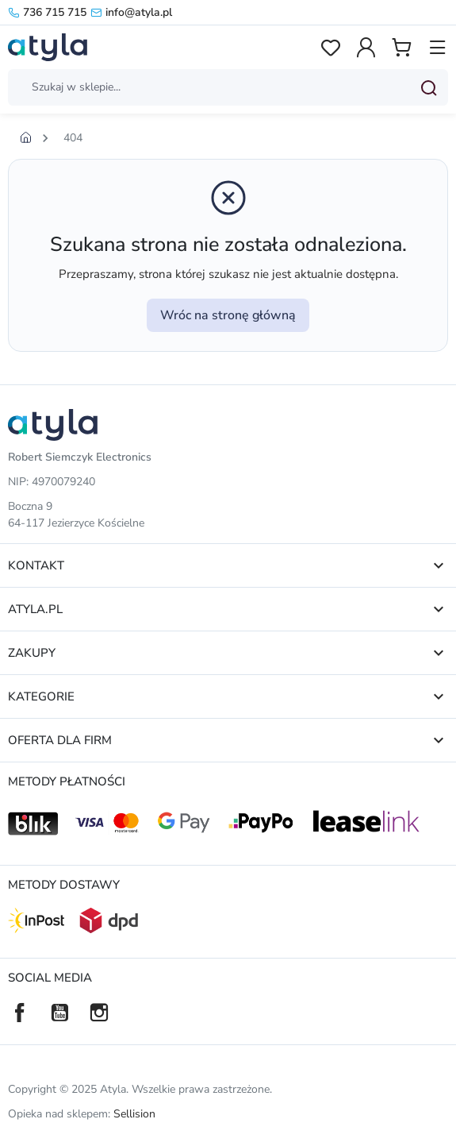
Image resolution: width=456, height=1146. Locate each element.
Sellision (134, 1113)
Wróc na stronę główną (228, 315)
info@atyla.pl (131, 12)
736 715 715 (47, 12)
